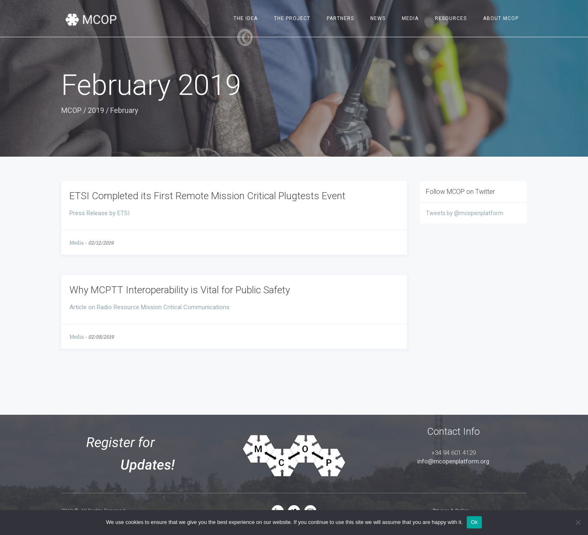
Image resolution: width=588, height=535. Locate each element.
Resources (451, 18)
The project (292, 18)
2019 (96, 110)
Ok (474, 522)
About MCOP (501, 18)
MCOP (71, 110)
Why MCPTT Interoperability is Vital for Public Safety (179, 290)
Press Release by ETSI (99, 213)
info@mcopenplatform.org (453, 461)
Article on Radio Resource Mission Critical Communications (149, 307)
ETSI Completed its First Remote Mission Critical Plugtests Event (207, 196)
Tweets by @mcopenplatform (464, 213)
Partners (340, 18)
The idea (246, 18)
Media (410, 18)
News (377, 18)
